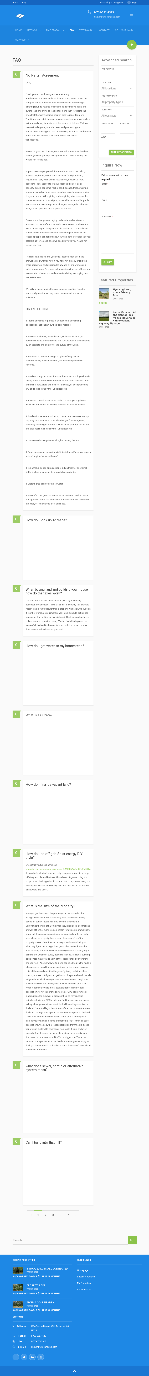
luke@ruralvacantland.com (44, 1347)
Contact (104, 30)
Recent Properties (86, 1276)
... (60, 1215)
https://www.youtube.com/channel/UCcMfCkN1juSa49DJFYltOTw (58, 869)
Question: (107, 216)
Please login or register (111, 2)
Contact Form (84, 1289)
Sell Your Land (124, 30)
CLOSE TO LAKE (36, 1285)
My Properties (84, 1283)
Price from (107, 123)
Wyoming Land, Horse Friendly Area (122, 292)
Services (20, 40)
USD (132, 2)
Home (15, 2)
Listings (32, 30)
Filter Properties (121, 152)
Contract (106, 110)
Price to (124, 123)
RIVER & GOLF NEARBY (40, 1302)
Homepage (82, 1270)
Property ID (107, 69)
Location (106, 83)
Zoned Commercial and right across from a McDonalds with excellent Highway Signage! (117, 318)
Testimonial (86, 30)
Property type (109, 96)
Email (105, 200)
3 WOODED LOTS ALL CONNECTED (47, 1268)
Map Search (53, 30)
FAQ (72, 30)
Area (103, 137)
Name (104, 184)
